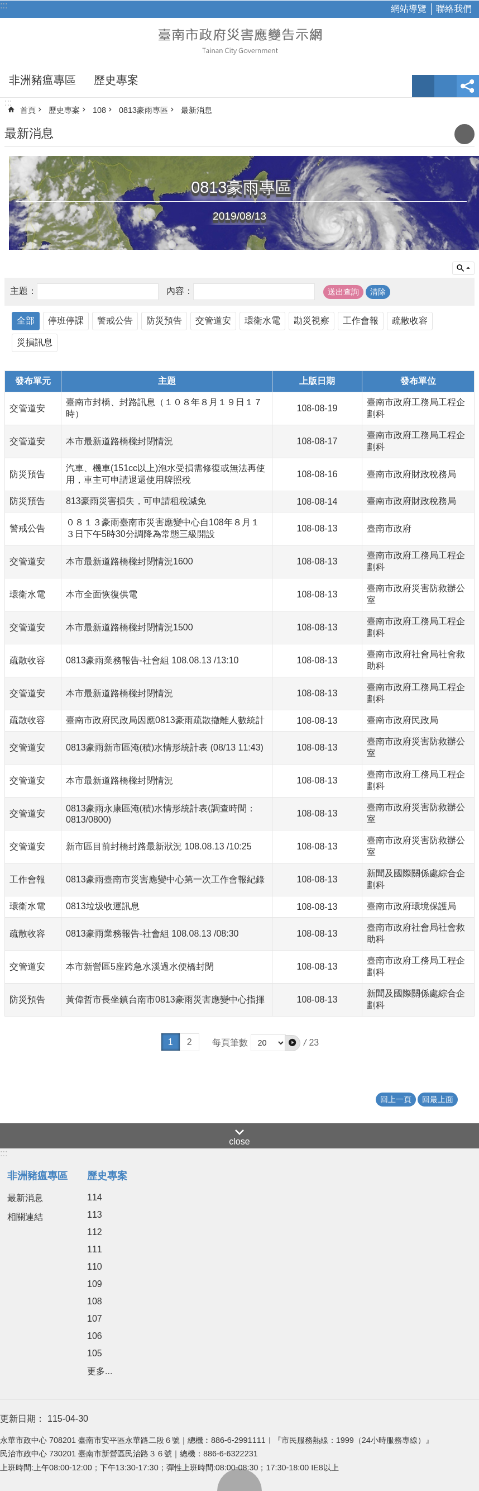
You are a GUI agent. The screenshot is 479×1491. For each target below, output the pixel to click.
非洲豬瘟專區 (42, 80)
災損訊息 (34, 342)
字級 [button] (423, 86)
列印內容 (464, 134)
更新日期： (22, 1418)
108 (99, 110)
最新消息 (196, 110)
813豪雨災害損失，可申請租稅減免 (136, 501)
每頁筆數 (230, 1042)
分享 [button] (468, 86)
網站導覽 (409, 8)
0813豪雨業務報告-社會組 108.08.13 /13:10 (152, 660)
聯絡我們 (454, 8)
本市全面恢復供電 (101, 594)
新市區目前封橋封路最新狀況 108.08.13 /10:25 (159, 846)
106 (94, 1336)
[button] (292, 1043)
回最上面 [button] (437, 1099)
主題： (23, 291)
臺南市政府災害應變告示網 (239, 40)
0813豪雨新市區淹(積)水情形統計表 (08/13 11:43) (165, 747)
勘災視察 (311, 320)
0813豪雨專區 (143, 110)
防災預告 (164, 320)
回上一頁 (395, 1099)
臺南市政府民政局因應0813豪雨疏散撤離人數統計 (165, 720)
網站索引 (445, 86)
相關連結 (25, 1217)
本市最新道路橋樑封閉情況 (119, 441)
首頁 (28, 110)
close (239, 1141)
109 (94, 1284)
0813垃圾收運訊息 (103, 906)
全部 (26, 320)
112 (94, 1232)
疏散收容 (410, 320)
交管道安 (213, 320)
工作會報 (361, 320)
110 (94, 1266)
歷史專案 (116, 80)
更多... (99, 1371)
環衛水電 (262, 320)
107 (94, 1318)
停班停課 (66, 320)
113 (94, 1214)
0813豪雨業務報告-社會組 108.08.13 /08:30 (152, 933)
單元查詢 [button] (463, 268)
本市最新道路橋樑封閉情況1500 (129, 627)
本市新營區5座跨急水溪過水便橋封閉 (140, 966)
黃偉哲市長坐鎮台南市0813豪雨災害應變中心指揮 (165, 999)
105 (94, 1353)
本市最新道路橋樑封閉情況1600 (129, 561)
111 (94, 1249)
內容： (179, 291)
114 (94, 1197)
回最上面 (239, 1480)
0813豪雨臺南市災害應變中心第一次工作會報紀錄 (165, 879)
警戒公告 (115, 320)
